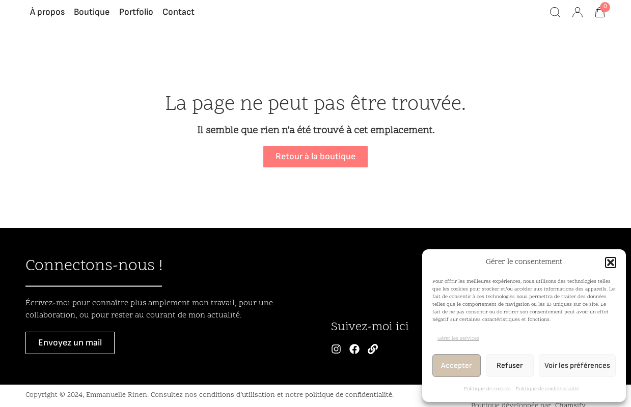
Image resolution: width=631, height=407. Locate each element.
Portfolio (136, 17)
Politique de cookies (487, 389)
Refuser (510, 365)
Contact (178, 17)
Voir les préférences (577, 365)
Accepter (456, 365)
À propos (47, 17)
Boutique (91, 17)
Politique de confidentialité (547, 389)
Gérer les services (458, 338)
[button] (611, 262)
